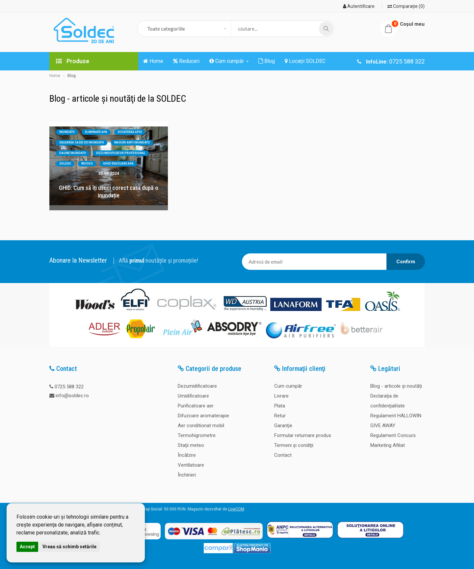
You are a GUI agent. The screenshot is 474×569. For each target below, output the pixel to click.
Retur (280, 416)
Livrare (281, 396)
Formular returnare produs (302, 435)
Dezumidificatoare (197, 386)
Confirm (405, 262)
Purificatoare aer (196, 406)
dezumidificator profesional (120, 153)
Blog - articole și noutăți (396, 386)
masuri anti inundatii (132, 142)
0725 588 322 (69, 387)
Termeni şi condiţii (293, 445)
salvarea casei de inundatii (81, 142)
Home (54, 75)
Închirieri (187, 475)
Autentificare (359, 6)
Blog (71, 75)
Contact (283, 455)
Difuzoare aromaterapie (203, 416)
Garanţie (283, 425)
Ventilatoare (191, 465)
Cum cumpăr (288, 386)
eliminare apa (96, 132)
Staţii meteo (191, 445)
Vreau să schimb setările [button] (69, 546)
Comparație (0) (406, 6)
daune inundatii (72, 153)
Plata (279, 406)
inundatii (67, 132)
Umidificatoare (193, 396)
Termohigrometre (197, 435)
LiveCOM (236, 509)
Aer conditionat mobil (201, 425)
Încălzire (187, 455)
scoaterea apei (130, 132)
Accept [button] (27, 546)
